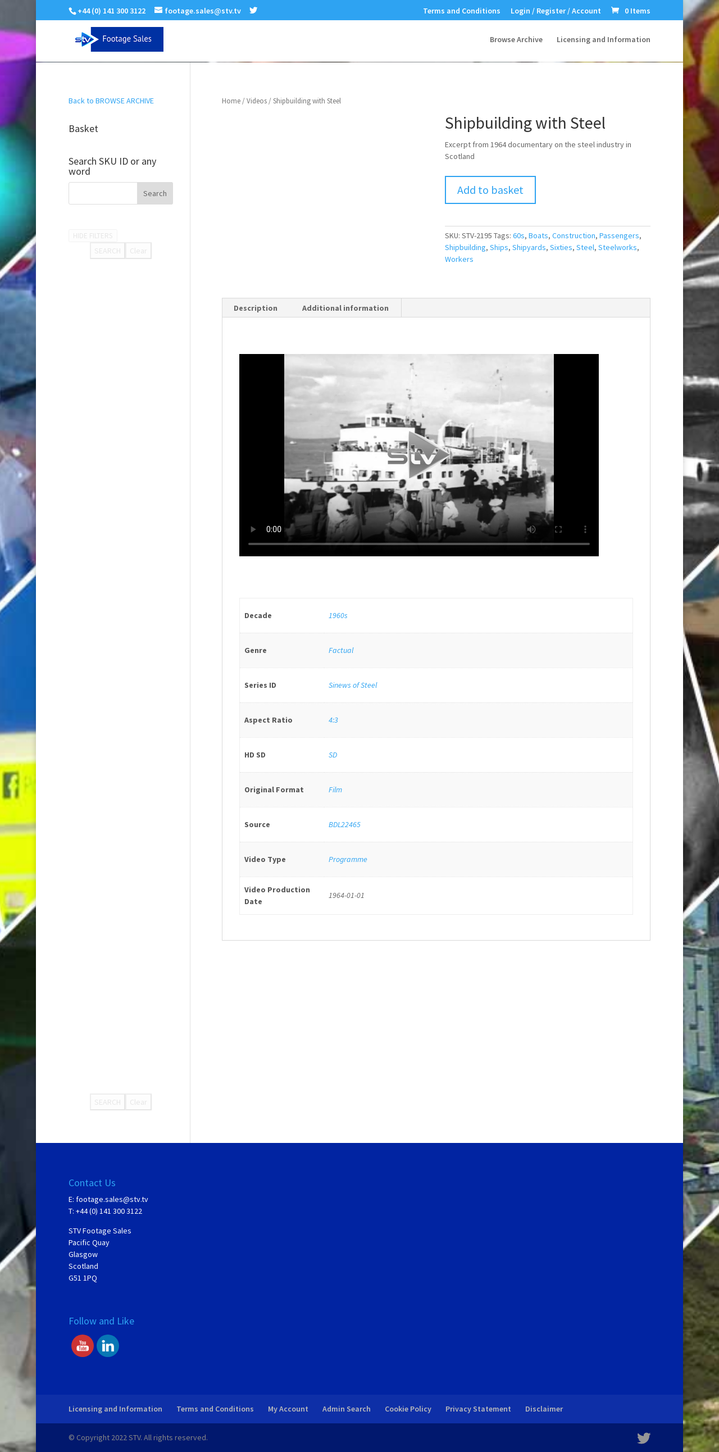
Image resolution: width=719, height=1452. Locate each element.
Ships (499, 247)
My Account (288, 1409)
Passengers (619, 235)
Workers (459, 259)
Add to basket (490, 190)
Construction (573, 235)
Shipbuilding (465, 247)
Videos (257, 101)
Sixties (561, 247)
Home (231, 101)
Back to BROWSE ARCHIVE (111, 101)
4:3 (333, 720)
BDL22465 (345, 824)
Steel (585, 247)
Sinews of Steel (353, 685)
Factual (341, 650)
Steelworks (617, 247)
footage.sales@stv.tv (112, 1199)
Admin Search (346, 1409)
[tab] (255, 307)
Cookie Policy (408, 1409)
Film (335, 789)
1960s (338, 615)
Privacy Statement (478, 1409)
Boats (538, 235)
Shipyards (529, 247)
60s (519, 235)
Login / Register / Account (556, 11)
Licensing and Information (603, 39)
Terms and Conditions (461, 11)
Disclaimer (544, 1409)
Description (255, 308)
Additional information (345, 308)
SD (333, 755)
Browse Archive (516, 39)
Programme (348, 859)
